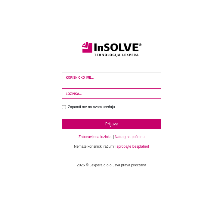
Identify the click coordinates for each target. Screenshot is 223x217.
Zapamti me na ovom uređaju (88, 107)
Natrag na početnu (129, 137)
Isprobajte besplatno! (132, 146)
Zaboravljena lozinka (95, 137)
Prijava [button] (111, 124)
